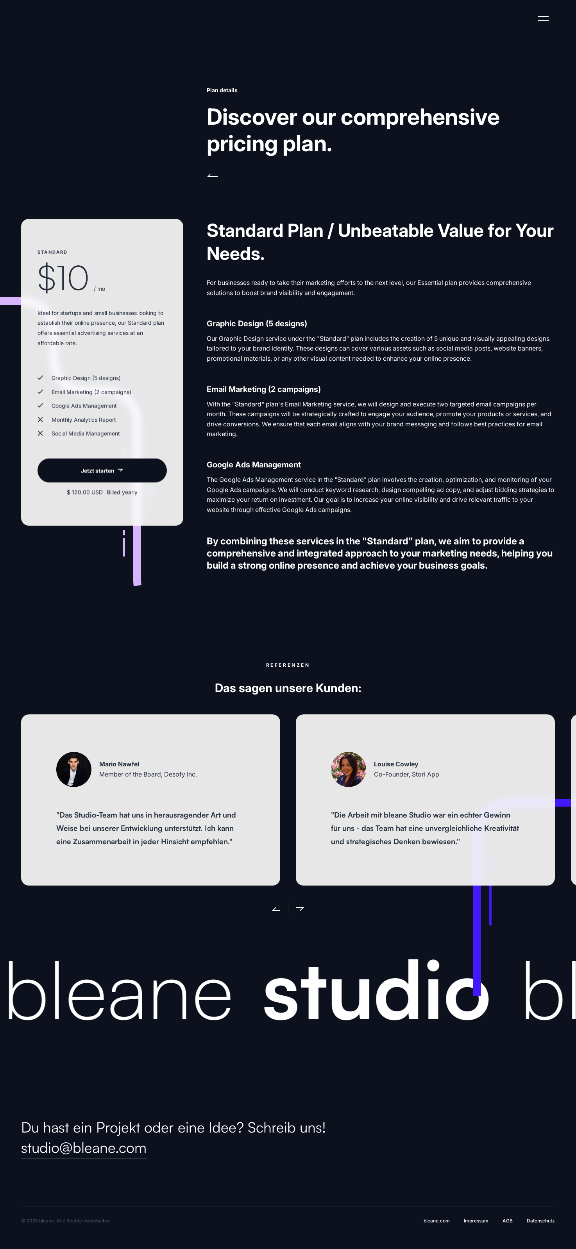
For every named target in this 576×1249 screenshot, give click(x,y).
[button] (271, 909)
